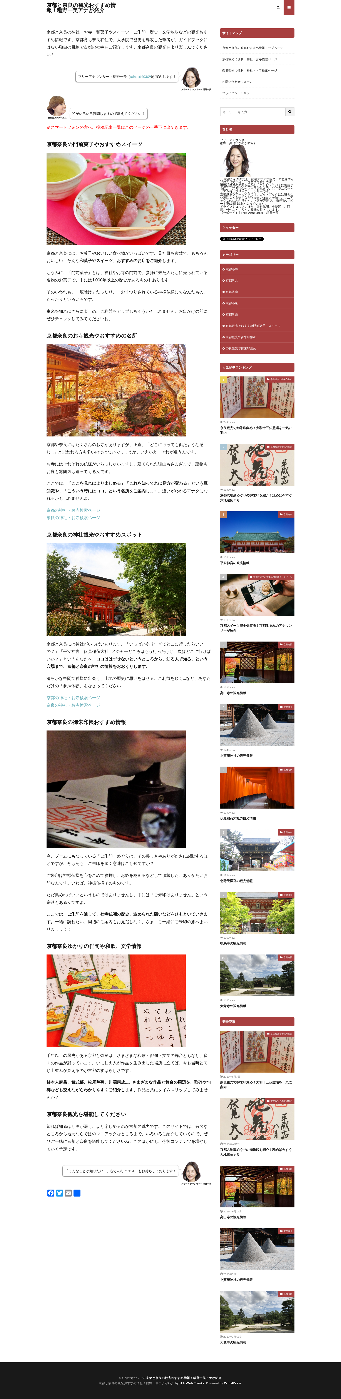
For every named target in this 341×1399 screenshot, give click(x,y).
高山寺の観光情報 (233, 693)
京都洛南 (232, 292)
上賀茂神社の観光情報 (236, 755)
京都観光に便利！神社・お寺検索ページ (249, 59)
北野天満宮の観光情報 (236, 881)
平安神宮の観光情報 (234, 563)
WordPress (233, 1383)
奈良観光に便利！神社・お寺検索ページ (249, 70)
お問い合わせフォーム (237, 82)
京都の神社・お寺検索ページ (73, 510)
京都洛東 (232, 303)
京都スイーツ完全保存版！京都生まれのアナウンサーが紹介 (256, 627)
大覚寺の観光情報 (233, 1006)
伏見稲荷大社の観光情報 (238, 818)
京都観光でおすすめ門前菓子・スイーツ (253, 326)
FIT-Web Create (191, 1383)
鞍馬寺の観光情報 (233, 943)
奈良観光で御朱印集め (241, 348)
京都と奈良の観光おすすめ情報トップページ (252, 48)
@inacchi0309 (140, 76)
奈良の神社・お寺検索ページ (73, 517)
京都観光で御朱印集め (241, 337)
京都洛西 (232, 314)
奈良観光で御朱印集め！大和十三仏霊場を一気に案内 (256, 430)
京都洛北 (232, 280)
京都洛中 (232, 269)
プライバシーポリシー (237, 93)
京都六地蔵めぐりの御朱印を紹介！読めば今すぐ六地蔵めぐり (256, 497)
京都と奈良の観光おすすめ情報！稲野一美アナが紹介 (81, 7)
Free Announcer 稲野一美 (260, 212)
